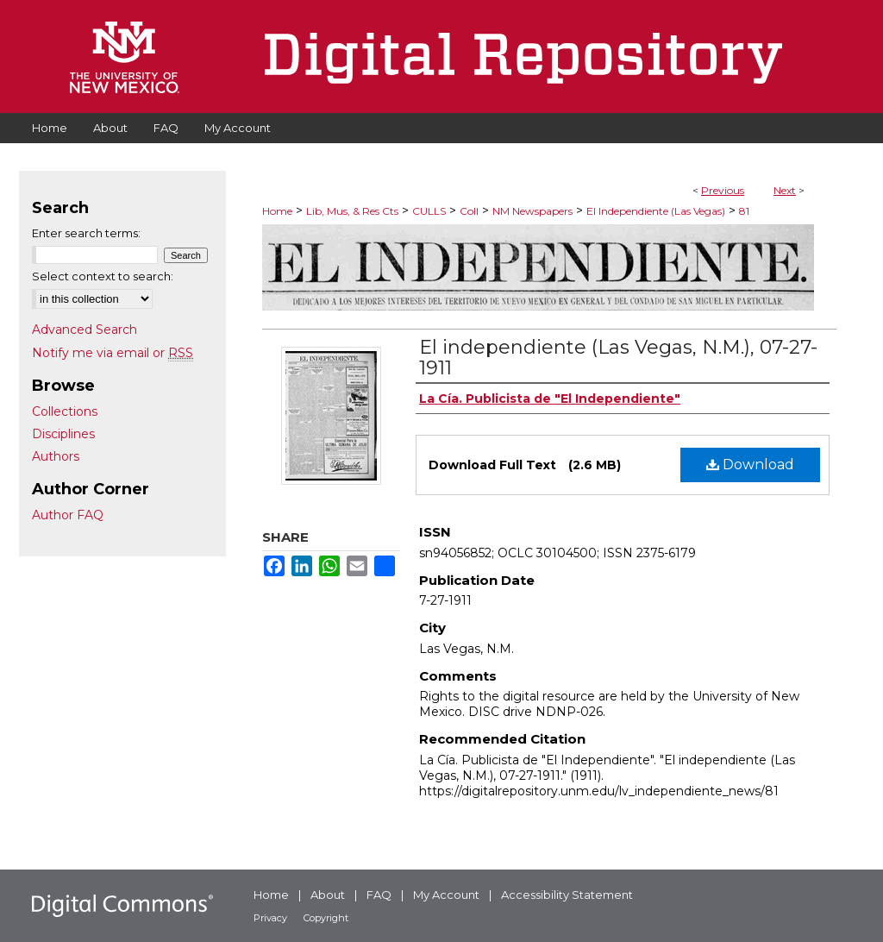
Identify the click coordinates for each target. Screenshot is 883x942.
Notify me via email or (112, 353)
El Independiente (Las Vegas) (655, 210)
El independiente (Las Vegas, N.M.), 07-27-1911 (618, 358)
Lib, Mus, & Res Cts (352, 210)
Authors (55, 456)
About (327, 894)
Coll (469, 210)
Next (784, 190)
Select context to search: (102, 276)
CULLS (429, 210)
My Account (446, 894)
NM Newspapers (532, 210)
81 (744, 210)
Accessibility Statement (567, 894)
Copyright (326, 918)
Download (750, 464)
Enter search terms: (86, 233)
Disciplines (63, 434)
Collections (64, 411)
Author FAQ (67, 515)
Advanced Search (84, 329)
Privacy (270, 918)
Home (277, 210)
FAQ (378, 894)
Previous (722, 190)
